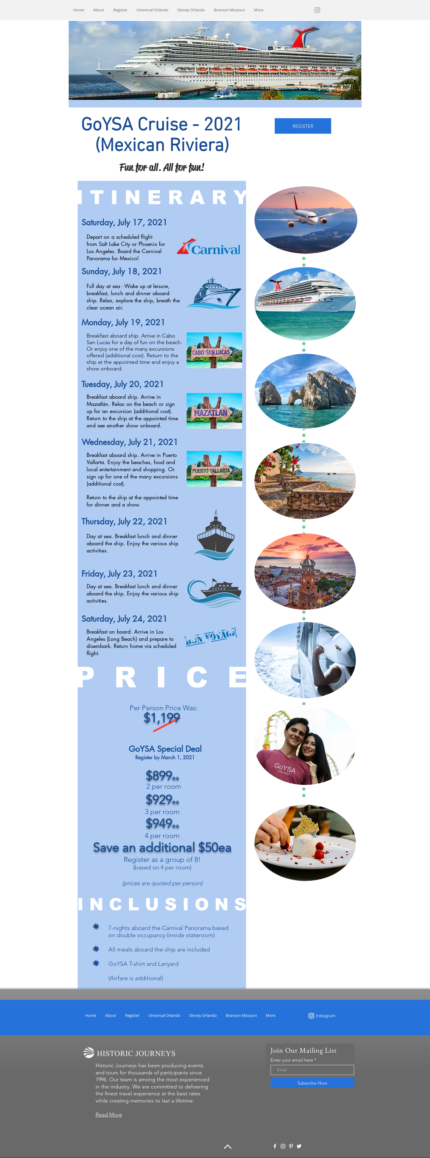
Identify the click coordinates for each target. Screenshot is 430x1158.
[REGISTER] (303, 126)
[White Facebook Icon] (275, 1146)
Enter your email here (292, 1060)
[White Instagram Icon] (311, 1016)
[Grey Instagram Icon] (317, 10)
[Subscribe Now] (312, 1083)
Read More (109, 1114)
